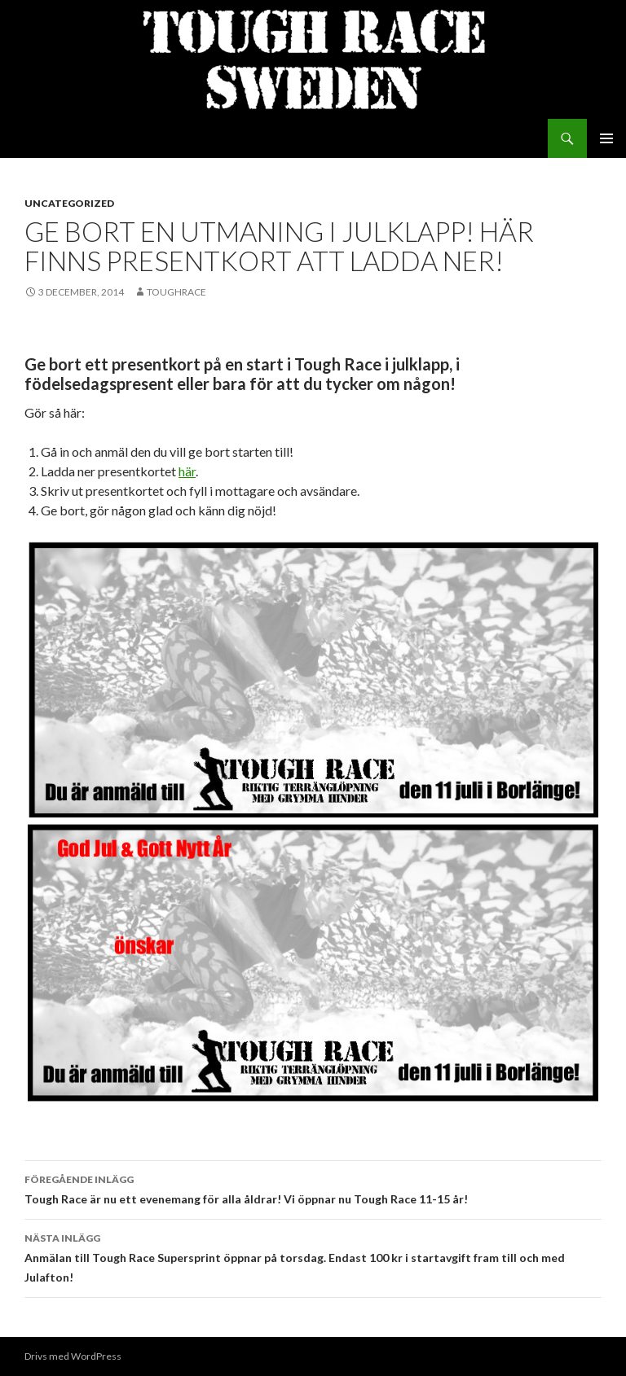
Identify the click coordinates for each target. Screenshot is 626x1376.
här (187, 471)
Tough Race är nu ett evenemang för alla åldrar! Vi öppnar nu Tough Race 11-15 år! (313, 1188)
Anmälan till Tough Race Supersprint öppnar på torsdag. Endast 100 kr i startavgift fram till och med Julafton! (313, 1256)
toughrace (176, 292)
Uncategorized (69, 203)
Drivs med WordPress (72, 1356)
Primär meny (606, 138)
